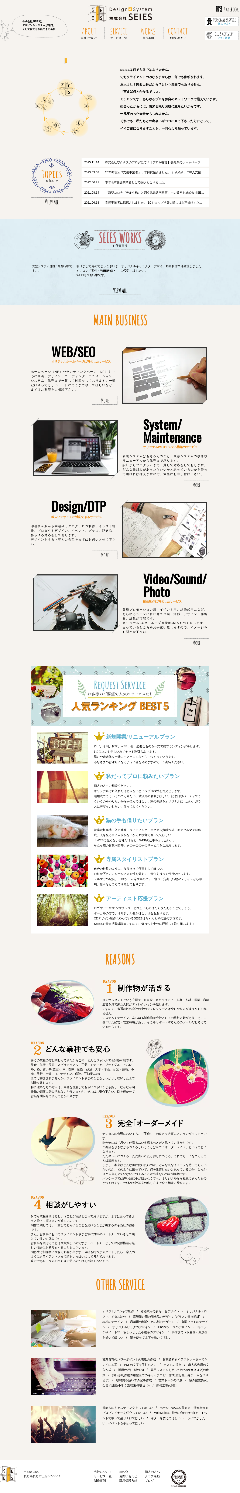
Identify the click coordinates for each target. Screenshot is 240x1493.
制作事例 (100, 1480)
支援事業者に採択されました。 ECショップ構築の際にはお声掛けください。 (156, 202)
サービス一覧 (103, 1476)
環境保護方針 (128, 1480)
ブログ (149, 1480)
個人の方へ (152, 1471)
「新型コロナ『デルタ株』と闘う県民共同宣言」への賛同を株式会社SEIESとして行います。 (167, 192)
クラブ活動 (152, 1476)
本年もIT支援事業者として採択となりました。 (136, 182)
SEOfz (123, 1471)
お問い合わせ (128, 1476)
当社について (103, 1471)
